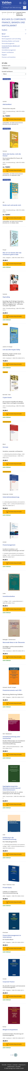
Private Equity (7, 887)
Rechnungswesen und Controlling (11, 39)
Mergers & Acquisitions (10, 1029)
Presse (9, 1065)
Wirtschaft (9, 12)
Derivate (5, 447)
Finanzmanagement (9, 545)
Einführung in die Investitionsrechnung (9, 838)
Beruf (14, 12)
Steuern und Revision (8, 52)
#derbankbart (7, 104)
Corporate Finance (8, 982)
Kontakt (4, 1065)
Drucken (18, 1066)
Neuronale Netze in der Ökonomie (14, 642)
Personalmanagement (8, 43)
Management (5, 36)
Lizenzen (15, 1065)
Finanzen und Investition (9, 57)
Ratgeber (4, 55)
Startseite (4, 12)
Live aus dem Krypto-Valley (11, 349)
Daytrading (6, 297)
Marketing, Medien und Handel (10, 41)
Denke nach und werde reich (12, 205)
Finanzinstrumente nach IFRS (12, 690)
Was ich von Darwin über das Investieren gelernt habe (12, 253)
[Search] (12, 7)
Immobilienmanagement (9, 50)
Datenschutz (11, 1066)
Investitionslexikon (9, 596)
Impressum (22, 1065)
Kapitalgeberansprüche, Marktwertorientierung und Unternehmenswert (11, 788)
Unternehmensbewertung (11, 497)
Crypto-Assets (7, 397)
